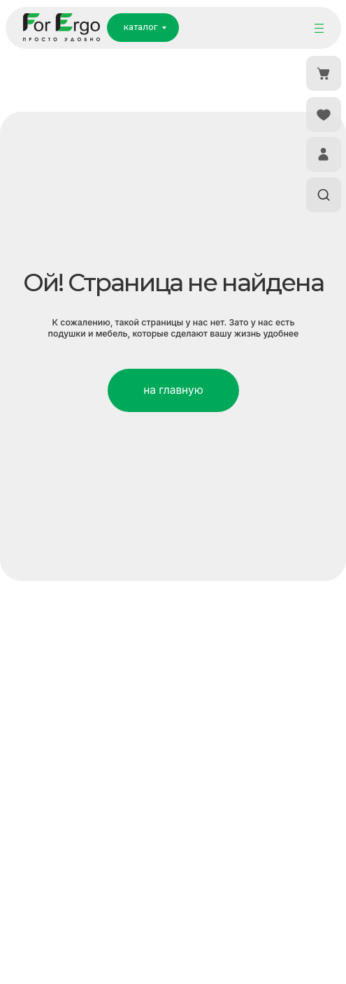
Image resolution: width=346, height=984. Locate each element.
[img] (319, 28)
